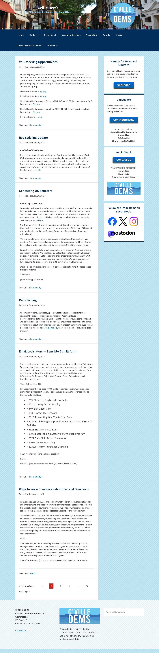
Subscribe (123, 85)
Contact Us (123, 159)
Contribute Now (123, 120)
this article (50, 327)
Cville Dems (48, 7)
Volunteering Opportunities (44, 61)
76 (87, 590)
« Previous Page (26, 591)
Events (33, 578)
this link (36, 170)
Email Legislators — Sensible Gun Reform (56, 351)
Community (35, 125)
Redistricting (31, 300)
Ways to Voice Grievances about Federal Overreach (55, 491)
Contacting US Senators (40, 190)
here (41, 220)
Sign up (43, 91)
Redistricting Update (38, 137)
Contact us (20, 634)
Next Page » (24, 597)
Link (40, 116)
